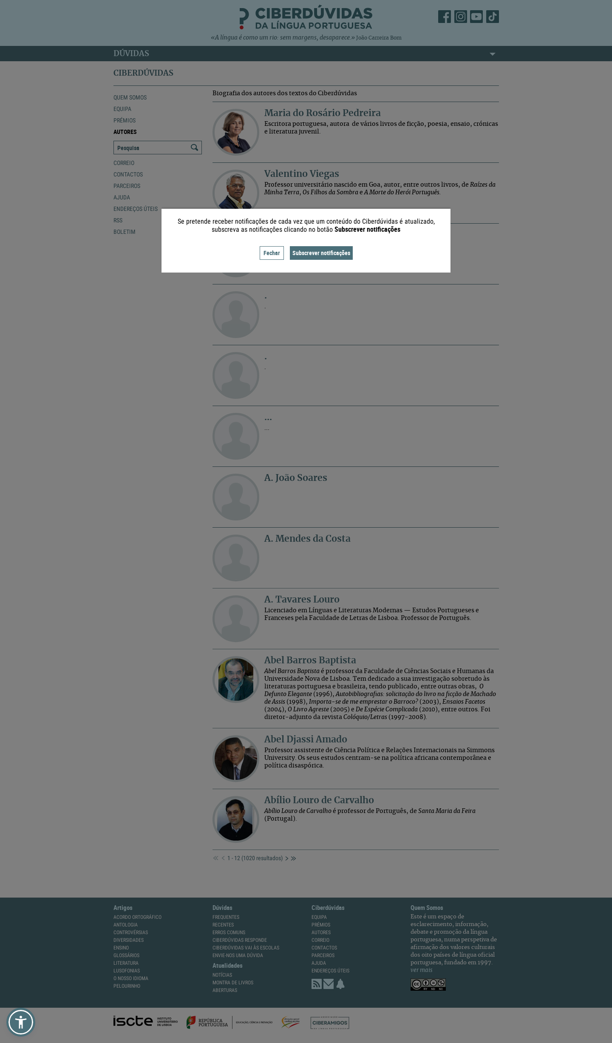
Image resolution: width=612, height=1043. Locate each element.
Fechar (272, 253)
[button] (20, 1022)
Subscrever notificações (321, 253)
